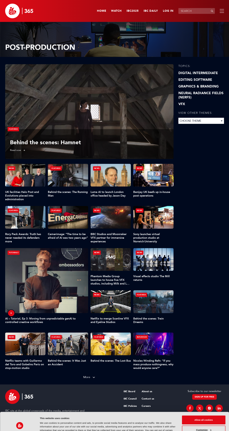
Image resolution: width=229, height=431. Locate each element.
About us (147, 391)
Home (101, 10)
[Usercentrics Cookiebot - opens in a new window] (19, 425)
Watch (116, 10)
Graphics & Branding (198, 86)
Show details (47, 425)
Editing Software (195, 79)
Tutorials (14, 252)
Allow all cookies (204, 402)
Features (13, 129)
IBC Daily (151, 10)
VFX (181, 104)
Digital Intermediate (198, 73)
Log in (168, 10)
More (86, 377)
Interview (142, 337)
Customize (203, 412)
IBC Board (129, 391)
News (11, 168)
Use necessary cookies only (203, 422)
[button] (221, 11)
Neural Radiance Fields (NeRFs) (201, 95)
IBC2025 (133, 10)
